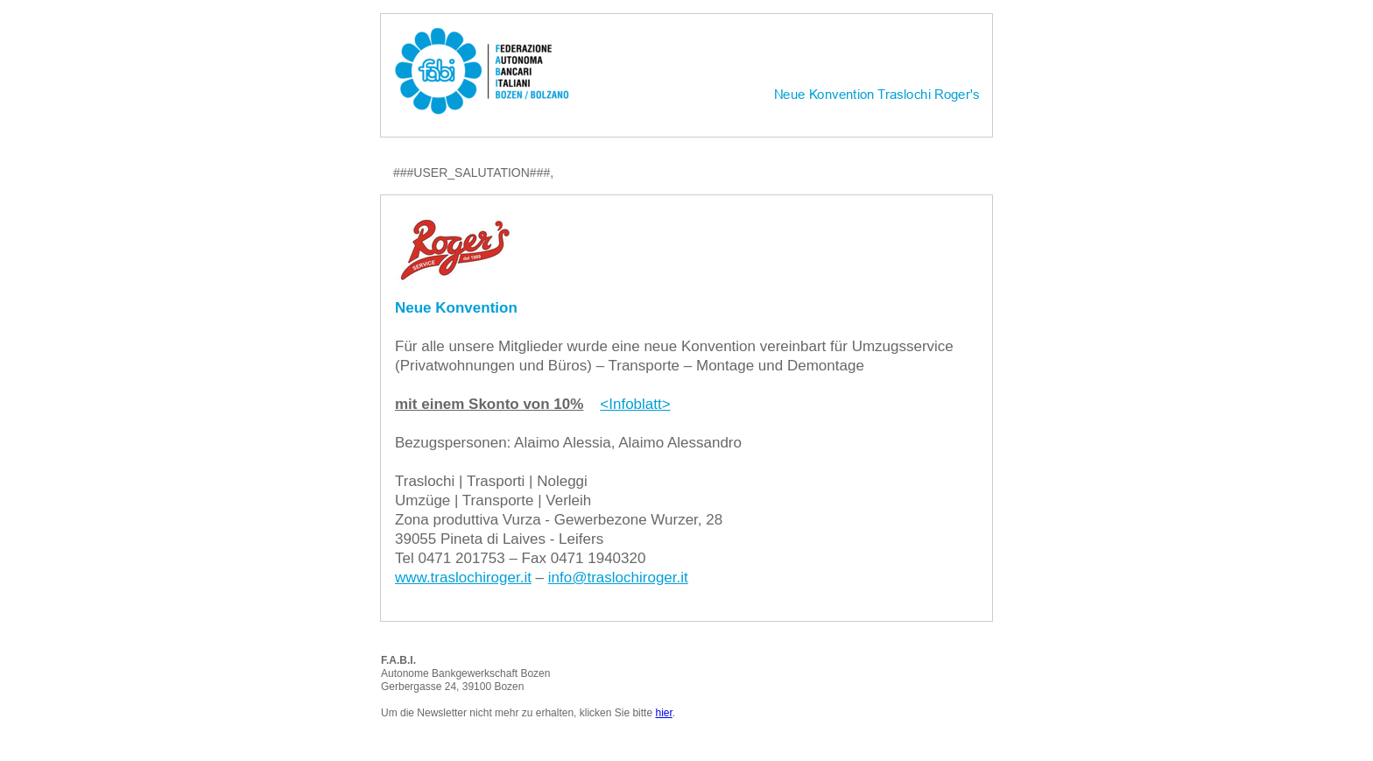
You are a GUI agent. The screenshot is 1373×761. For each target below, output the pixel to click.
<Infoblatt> (635, 404)
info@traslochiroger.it (618, 577)
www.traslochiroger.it (463, 577)
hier (663, 713)
